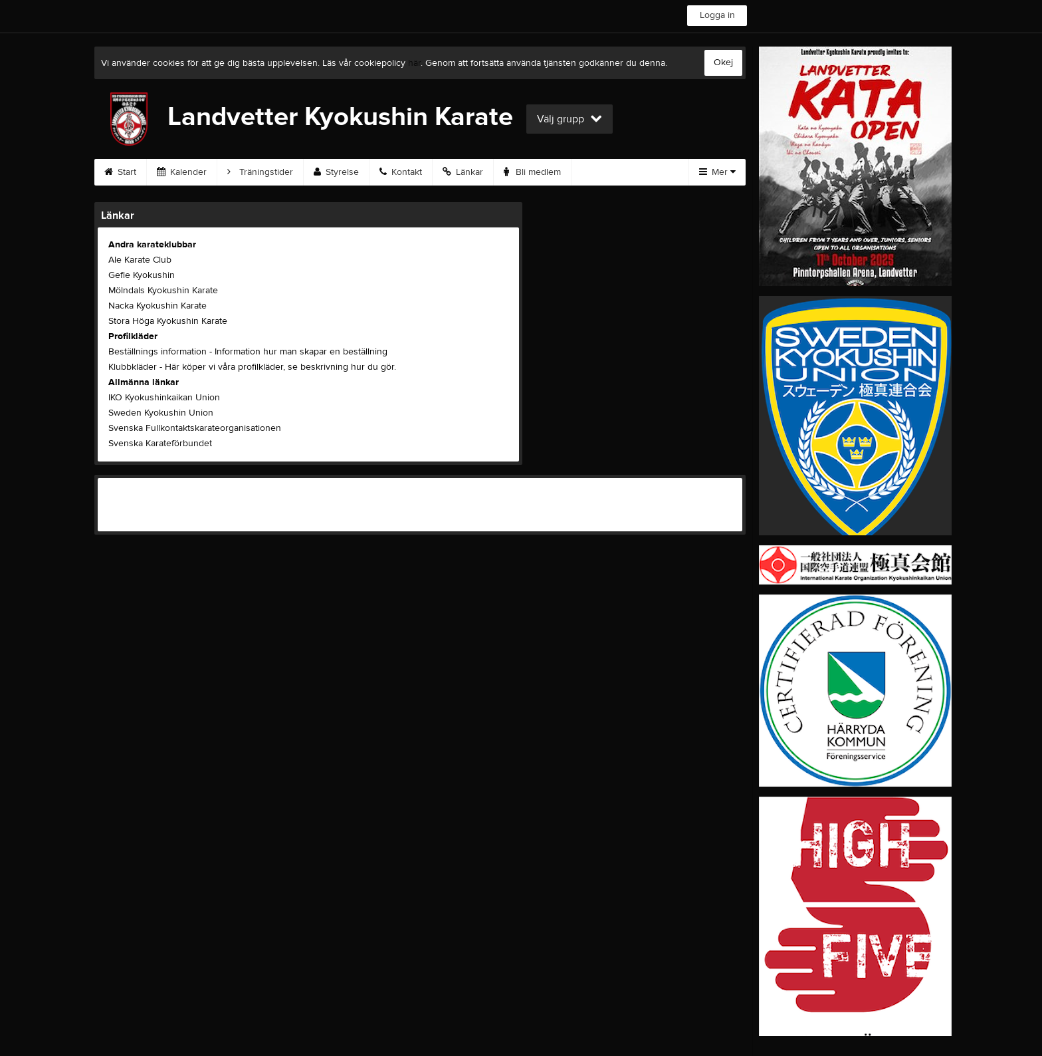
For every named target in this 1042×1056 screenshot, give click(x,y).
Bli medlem (532, 172)
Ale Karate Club (139, 260)
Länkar (463, 172)
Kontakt (400, 172)
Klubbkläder (132, 367)
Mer (717, 172)
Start (120, 172)
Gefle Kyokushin (141, 275)
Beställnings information (157, 352)
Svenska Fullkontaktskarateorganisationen (194, 428)
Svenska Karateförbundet (160, 444)
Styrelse (336, 172)
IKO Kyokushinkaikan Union (164, 398)
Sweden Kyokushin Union (160, 413)
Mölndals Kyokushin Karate (163, 291)
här (414, 63)
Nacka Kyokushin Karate (157, 306)
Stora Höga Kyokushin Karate (167, 321)
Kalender (182, 172)
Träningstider (260, 172)
